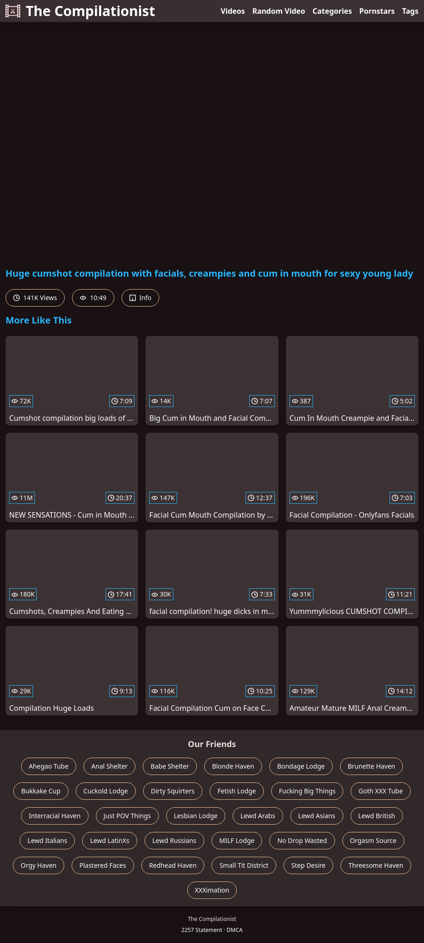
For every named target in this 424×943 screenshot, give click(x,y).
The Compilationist (80, 10)
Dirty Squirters (173, 791)
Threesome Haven (375, 865)
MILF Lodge (237, 840)
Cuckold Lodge (106, 791)
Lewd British (377, 815)
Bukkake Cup (41, 791)
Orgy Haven (38, 865)
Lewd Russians (174, 840)
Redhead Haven (173, 865)
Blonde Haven (233, 766)
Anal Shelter (109, 766)
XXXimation (212, 890)
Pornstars (377, 11)
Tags (410, 11)
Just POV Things (127, 815)
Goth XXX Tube (380, 791)
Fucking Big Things (307, 791)
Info (140, 297)
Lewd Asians (316, 815)
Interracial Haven (55, 815)
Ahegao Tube (48, 766)
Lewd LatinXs (109, 840)
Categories (332, 11)
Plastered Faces (102, 865)
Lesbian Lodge (196, 815)
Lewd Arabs (257, 815)
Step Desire (308, 865)
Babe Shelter (170, 766)
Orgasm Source (373, 840)
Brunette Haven (372, 766)
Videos (233, 11)
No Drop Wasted (302, 840)
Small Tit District (243, 865)
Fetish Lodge (237, 791)
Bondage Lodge (301, 766)
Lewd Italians (47, 840)
